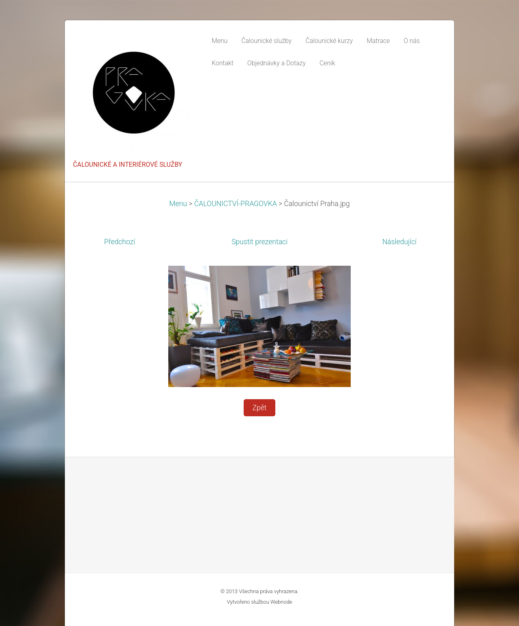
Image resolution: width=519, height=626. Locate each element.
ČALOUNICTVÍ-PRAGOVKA (235, 204)
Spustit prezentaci (259, 242)
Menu (178, 204)
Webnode (281, 602)
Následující (399, 242)
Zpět (259, 408)
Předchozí (119, 242)
